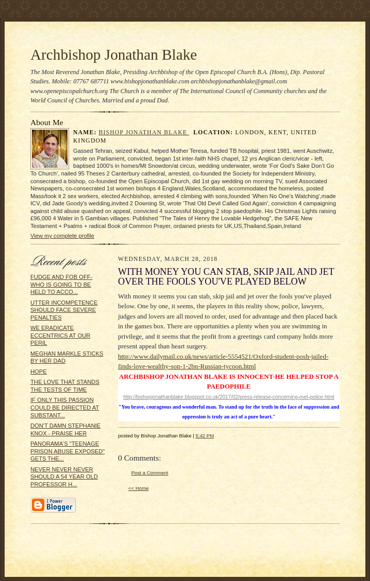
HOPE (38, 371)
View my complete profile (62, 236)
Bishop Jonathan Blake (144, 132)
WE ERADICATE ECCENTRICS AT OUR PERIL (60, 335)
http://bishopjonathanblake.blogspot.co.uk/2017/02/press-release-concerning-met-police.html (228, 397)
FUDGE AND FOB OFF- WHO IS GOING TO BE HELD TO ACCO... (61, 284)
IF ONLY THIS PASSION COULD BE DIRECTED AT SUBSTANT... (64, 407)
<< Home (138, 488)
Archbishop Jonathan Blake (113, 54)
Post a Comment (150, 473)
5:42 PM (204, 435)
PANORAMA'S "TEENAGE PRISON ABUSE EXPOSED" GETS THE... (67, 451)
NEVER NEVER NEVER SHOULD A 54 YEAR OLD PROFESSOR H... (64, 476)
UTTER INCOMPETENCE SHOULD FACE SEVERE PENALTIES (63, 310)
